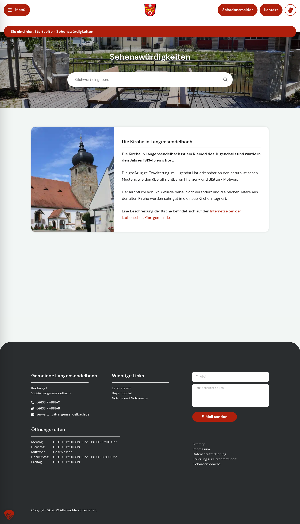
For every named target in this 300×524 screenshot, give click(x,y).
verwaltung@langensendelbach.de (62, 414)
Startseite (43, 31)
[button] (9, 515)
